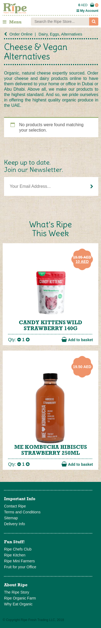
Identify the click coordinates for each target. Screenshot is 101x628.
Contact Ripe (15, 506)
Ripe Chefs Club (18, 549)
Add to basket (77, 339)
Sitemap (11, 518)
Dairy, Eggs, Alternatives (60, 34)
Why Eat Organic (18, 604)
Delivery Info (14, 524)
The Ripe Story (16, 592)
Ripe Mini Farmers (19, 561)
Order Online (21, 34)
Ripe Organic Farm (20, 598)
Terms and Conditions (22, 512)
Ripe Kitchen (14, 555)
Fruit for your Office (20, 567)
